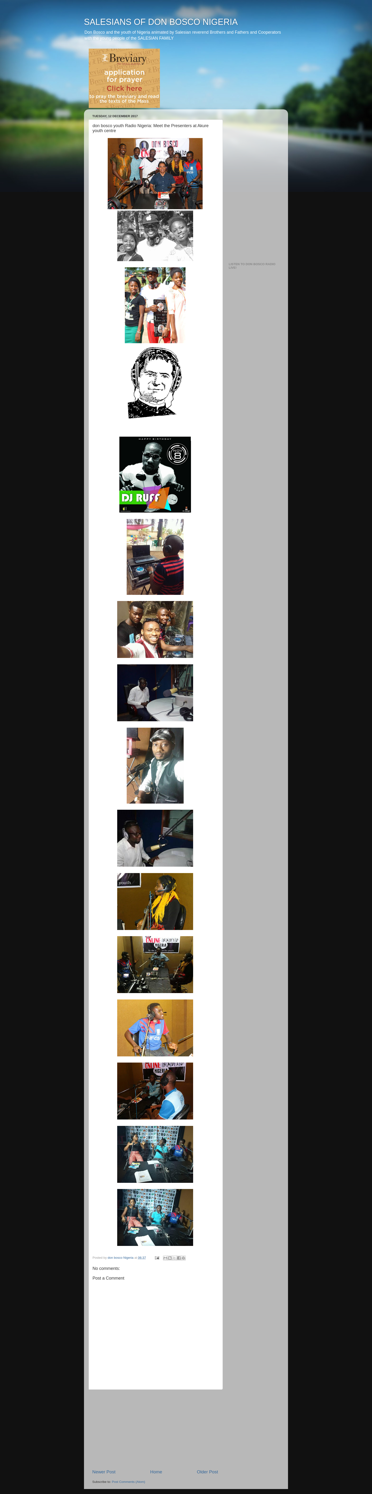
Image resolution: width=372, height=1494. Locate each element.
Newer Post (104, 1471)
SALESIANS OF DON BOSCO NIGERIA (161, 22)
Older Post (207, 1471)
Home (156, 1471)
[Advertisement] (155, 1429)
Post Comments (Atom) (128, 1482)
